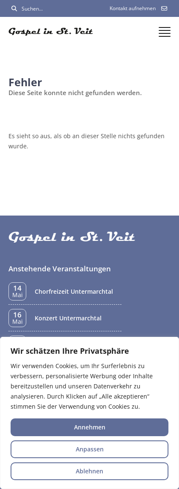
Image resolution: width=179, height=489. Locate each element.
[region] (89, 413)
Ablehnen (89, 471)
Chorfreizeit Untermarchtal (74, 291)
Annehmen (89, 427)
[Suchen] (14, 9)
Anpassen (90, 449)
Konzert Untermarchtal (68, 318)
